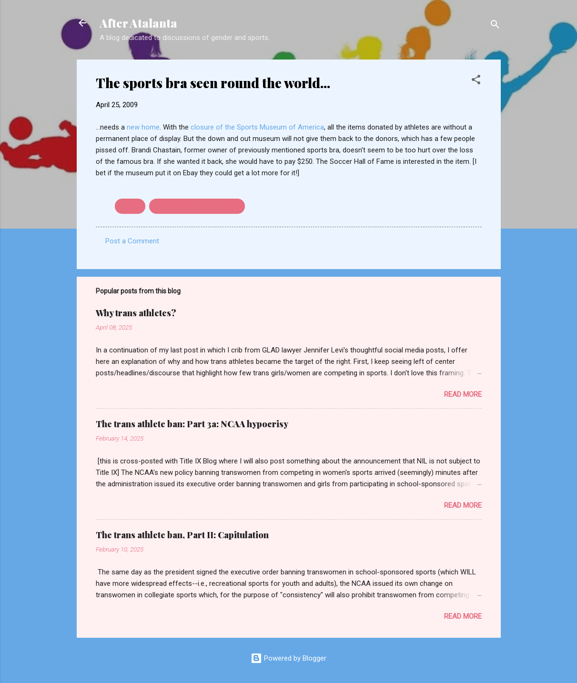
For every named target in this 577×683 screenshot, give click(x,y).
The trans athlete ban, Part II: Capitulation (182, 535)
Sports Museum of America (197, 206)
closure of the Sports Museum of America (257, 127)
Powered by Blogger (288, 658)
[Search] (495, 25)
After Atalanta (138, 22)
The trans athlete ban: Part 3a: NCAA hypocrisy (192, 424)
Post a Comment (132, 241)
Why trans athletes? (136, 313)
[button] (476, 81)
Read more (463, 394)
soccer (130, 206)
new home (143, 127)
